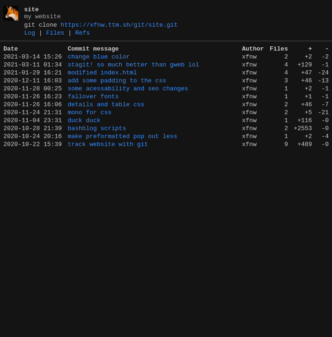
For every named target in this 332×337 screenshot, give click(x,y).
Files (55, 37)
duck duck (83, 138)
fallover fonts (92, 110)
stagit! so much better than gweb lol (133, 73)
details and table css (105, 120)
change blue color (98, 63)
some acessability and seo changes (127, 101)
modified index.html (102, 82)
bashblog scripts (96, 148)
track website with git (107, 166)
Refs (82, 37)
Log (29, 37)
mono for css (89, 129)
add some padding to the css (116, 92)
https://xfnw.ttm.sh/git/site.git (119, 27)
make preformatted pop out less (122, 157)
